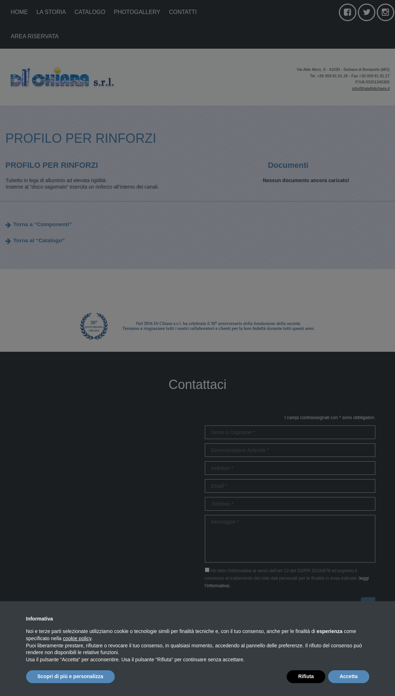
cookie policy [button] (77, 638)
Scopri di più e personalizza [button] (70, 676)
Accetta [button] (349, 676)
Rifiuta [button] (306, 676)
